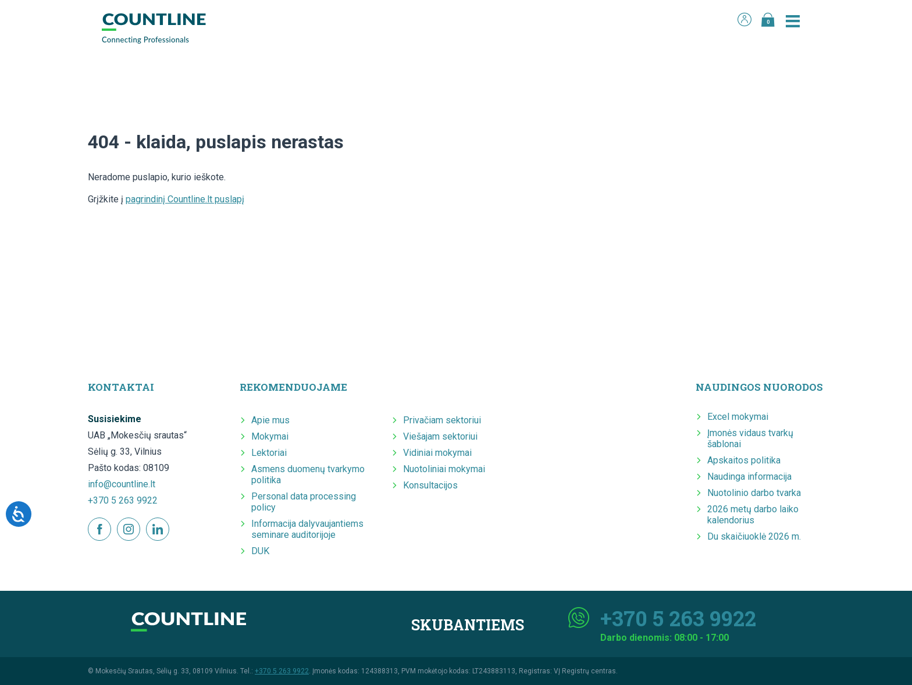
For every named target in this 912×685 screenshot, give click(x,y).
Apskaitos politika (744, 460)
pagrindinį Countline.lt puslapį (185, 199)
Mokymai (269, 436)
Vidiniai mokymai (437, 452)
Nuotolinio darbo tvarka (754, 492)
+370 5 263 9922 (123, 500)
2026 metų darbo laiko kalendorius (753, 515)
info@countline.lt (121, 484)
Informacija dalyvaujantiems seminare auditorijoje (307, 529)
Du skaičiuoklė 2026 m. (754, 536)
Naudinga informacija (749, 476)
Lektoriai (269, 452)
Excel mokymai (737, 416)
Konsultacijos (430, 485)
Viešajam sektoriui (440, 436)
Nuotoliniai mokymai (444, 468)
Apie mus (270, 420)
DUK (260, 550)
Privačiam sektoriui (442, 420)
